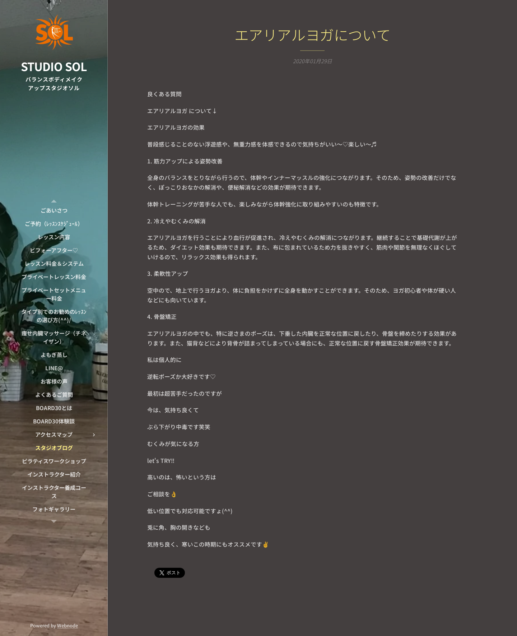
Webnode (67, 625)
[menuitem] (54, 210)
